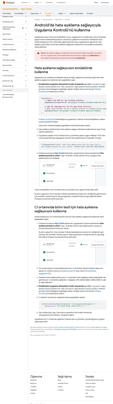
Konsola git (105, 2)
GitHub (32, 393)
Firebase (37, 19)
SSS (87, 393)
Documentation (10, 9)
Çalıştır (36, 2)
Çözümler (49, 2)
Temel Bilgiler (19, 13)
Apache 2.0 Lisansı (101, 327)
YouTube (60, 390)
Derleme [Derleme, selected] (48, 13)
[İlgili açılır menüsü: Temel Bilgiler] (26, 13)
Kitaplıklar (33, 390)
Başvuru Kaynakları (76, 13)
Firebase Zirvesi (63, 383)
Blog (96, 2)
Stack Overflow (91, 383)
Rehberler (33, 380)
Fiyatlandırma (61, 2)
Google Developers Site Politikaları (66, 329)
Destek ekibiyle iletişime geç (95, 380)
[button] (12, 16)
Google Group (90, 387)
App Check (26, 9)
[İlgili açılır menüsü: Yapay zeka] (41, 13)
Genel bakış (6, 13)
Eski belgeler (90, 397)
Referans (33, 383)
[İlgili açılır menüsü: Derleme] (29, 2)
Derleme (24, 2)
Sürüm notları (90, 390)
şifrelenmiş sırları (67, 271)
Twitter (60, 387)
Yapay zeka (35, 13)
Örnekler (90, 13)
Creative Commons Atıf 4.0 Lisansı (69, 327)
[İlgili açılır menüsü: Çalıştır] (41, 2)
